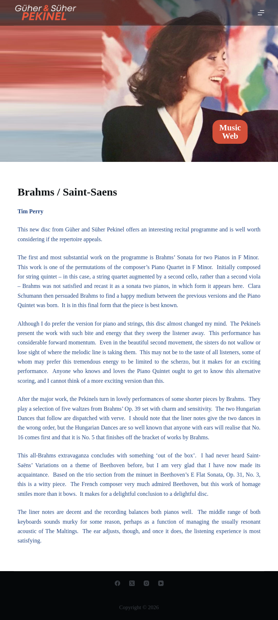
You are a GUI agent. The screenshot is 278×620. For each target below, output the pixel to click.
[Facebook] (117, 583)
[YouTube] (161, 583)
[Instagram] (146, 583)
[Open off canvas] (261, 12)
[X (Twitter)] (132, 583)
